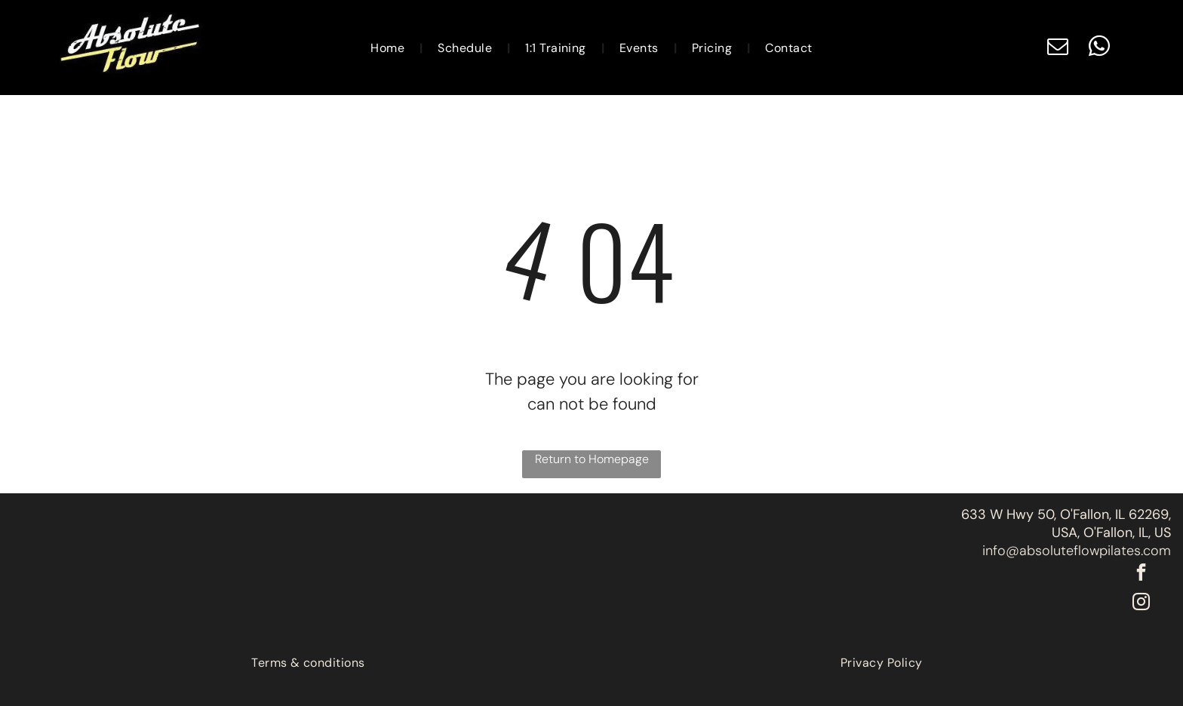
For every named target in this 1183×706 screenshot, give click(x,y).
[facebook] (1141, 574)
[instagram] (1141, 604)
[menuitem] (388, 47)
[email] (1058, 48)
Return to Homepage (592, 459)
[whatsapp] (1099, 48)
